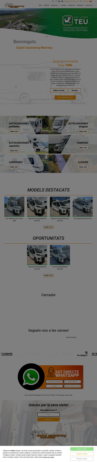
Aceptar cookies (82, 449)
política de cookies (48, 457)
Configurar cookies (81, 454)
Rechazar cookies (82, 459)
